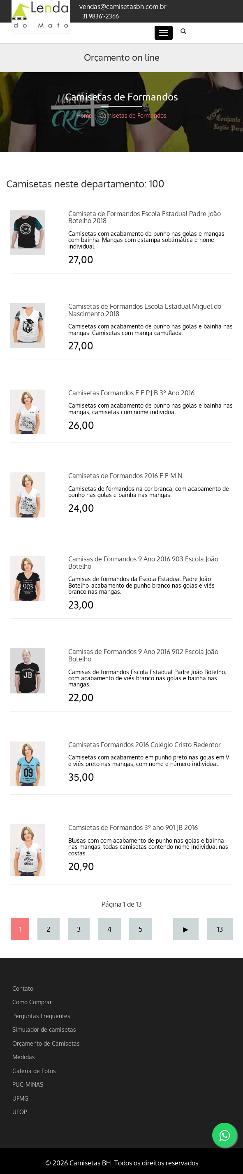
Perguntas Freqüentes (41, 1015)
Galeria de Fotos (34, 1070)
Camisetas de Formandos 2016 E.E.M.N (125, 476)
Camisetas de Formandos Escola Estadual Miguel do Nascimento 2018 (144, 310)
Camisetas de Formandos (133, 115)
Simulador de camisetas (44, 1029)
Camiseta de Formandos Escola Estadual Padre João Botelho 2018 (144, 217)
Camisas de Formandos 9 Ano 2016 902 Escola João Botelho (143, 655)
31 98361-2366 (100, 16)
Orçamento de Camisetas (46, 1043)
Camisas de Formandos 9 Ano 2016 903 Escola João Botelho (143, 562)
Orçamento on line (122, 57)
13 (220, 928)
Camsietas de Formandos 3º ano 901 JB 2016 (133, 827)
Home (84, 115)
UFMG (20, 1098)
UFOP (19, 1111)
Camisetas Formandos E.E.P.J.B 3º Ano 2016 (131, 393)
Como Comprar (32, 1001)
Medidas (23, 1056)
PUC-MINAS (27, 1084)
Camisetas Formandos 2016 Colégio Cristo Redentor (144, 745)
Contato (22, 988)
